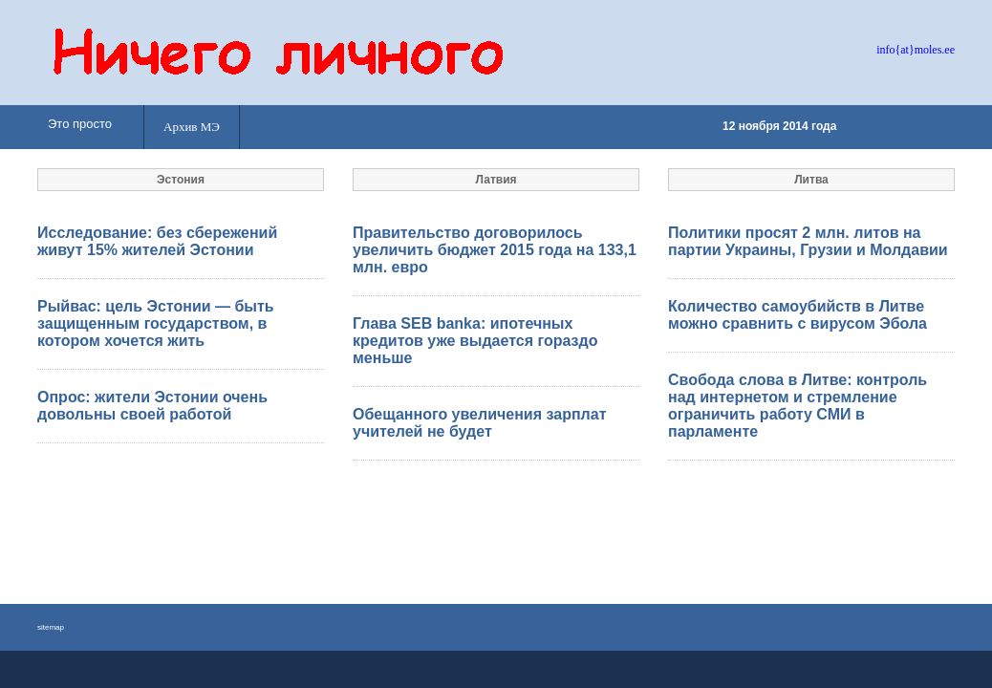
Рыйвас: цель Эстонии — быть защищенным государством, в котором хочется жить (155, 323)
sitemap (50, 627)
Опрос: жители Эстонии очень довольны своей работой (152, 405)
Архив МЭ (191, 126)
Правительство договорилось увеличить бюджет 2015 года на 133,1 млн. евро (494, 250)
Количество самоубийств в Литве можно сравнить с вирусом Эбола (797, 315)
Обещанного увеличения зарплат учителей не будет (479, 423)
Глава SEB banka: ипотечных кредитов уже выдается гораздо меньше (475, 340)
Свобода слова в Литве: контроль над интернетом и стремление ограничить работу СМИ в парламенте (797, 406)
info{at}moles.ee (915, 49)
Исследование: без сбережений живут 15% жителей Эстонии (157, 241)
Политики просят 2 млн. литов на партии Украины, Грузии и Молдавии (808, 241)
